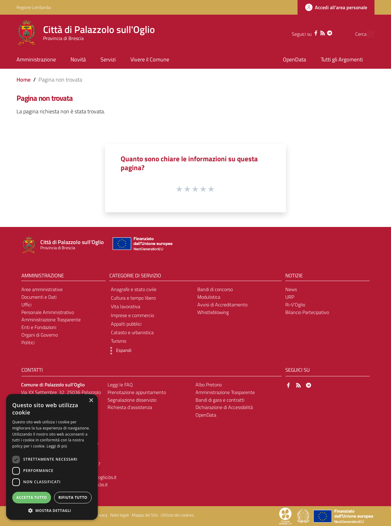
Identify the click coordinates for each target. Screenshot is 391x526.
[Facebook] (304, 32)
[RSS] (311, 32)
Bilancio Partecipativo (307, 312)
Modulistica (208, 297)
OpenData (206, 414)
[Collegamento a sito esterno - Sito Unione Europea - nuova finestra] (141, 245)
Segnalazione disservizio (132, 400)
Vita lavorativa (125, 306)
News (291, 289)
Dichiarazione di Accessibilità (224, 407)
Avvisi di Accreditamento (222, 304)
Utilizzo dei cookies (177, 515)
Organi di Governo (39, 334)
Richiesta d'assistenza (130, 407)
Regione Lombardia (33, 7)
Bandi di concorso (215, 289)
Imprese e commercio (132, 315)
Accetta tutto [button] (31, 497)
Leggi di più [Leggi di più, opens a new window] (57, 446)
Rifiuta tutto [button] (72, 497)
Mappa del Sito (145, 515)
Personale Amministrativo (47, 312)
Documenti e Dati (39, 297)
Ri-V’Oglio (295, 304)
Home (23, 79)
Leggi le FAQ (120, 384)
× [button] (91, 400)
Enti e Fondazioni (38, 327)
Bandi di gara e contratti (220, 400)
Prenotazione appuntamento (137, 392)
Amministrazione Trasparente (51, 319)
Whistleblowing (213, 312)
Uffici (26, 304)
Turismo (118, 341)
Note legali (119, 515)
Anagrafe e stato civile (133, 289)
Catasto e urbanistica (132, 332)
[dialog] (52, 457)
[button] (118, 351)
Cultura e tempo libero (133, 297)
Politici (28, 342)
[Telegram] (318, 32)
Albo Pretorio (209, 384)
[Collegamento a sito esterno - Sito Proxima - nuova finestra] (285, 516)
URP (289, 297)
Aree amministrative (42, 289)
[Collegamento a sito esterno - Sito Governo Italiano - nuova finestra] (303, 516)
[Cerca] (367, 34)
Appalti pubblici (126, 323)
